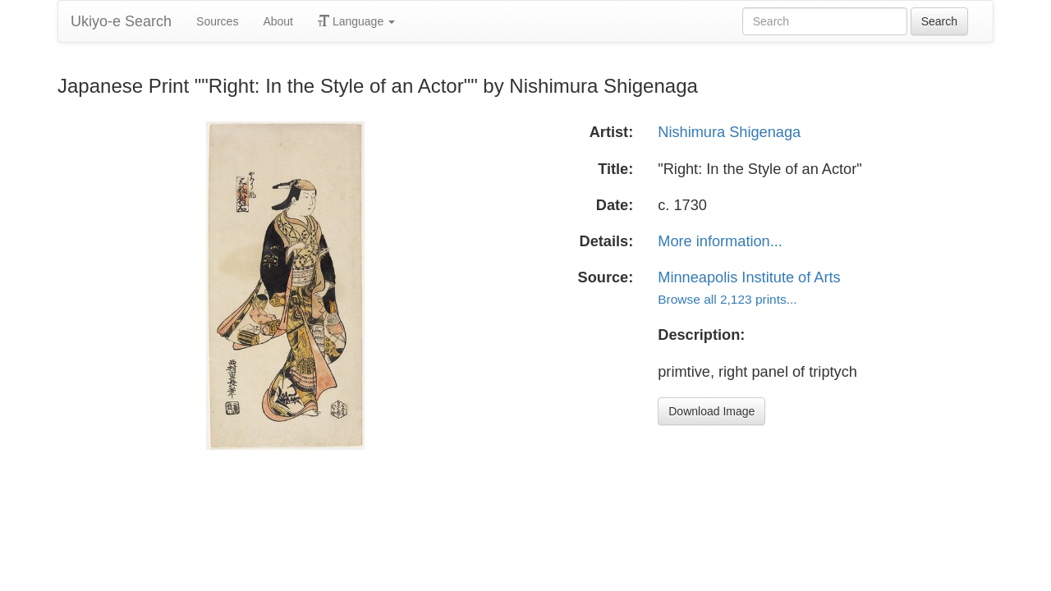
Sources (217, 21)
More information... (720, 241)
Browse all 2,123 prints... (727, 299)
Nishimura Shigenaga (729, 132)
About (278, 21)
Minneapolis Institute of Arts (749, 277)
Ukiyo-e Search (121, 21)
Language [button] (356, 21)
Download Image (711, 411)
